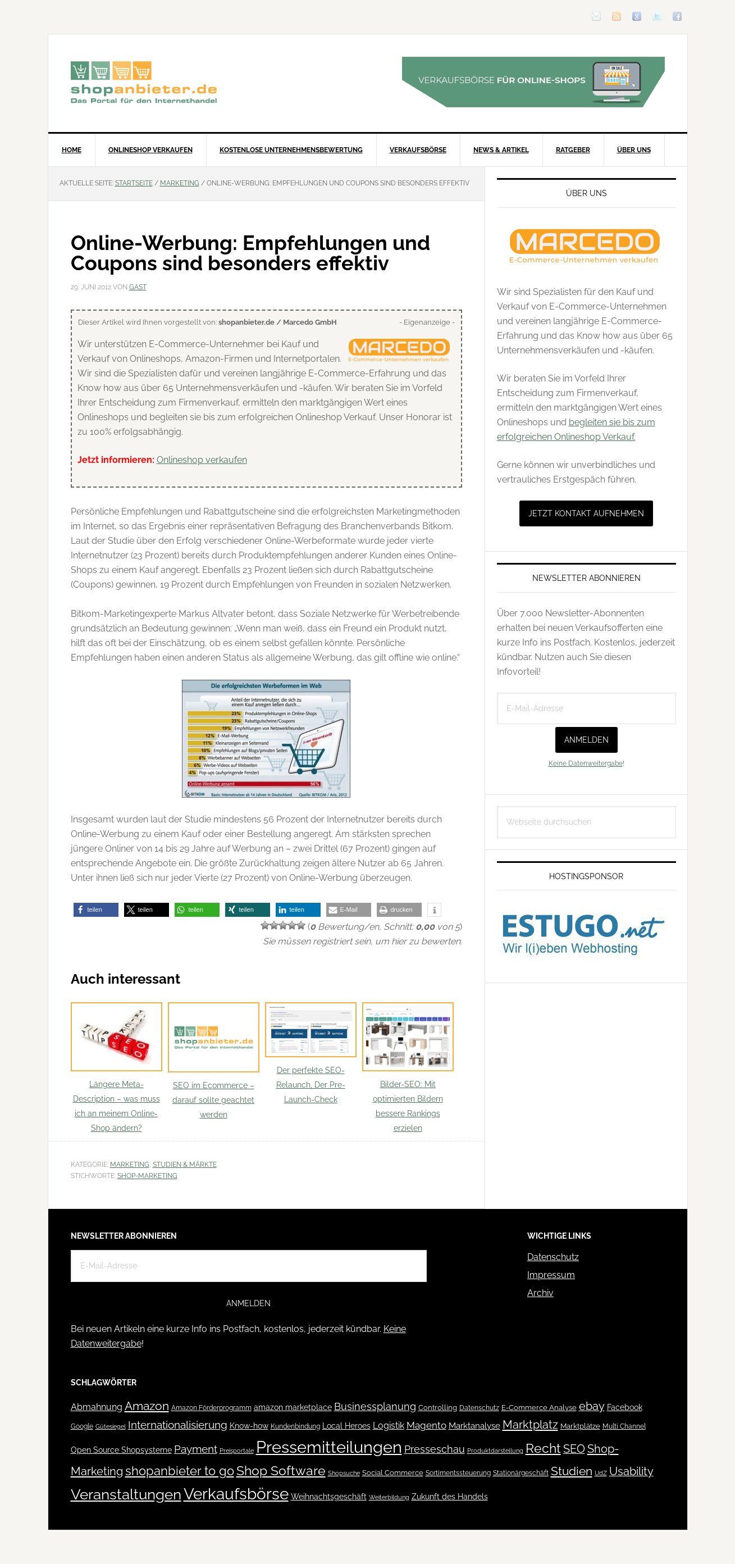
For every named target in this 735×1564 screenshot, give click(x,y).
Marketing (129, 1165)
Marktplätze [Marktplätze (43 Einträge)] (580, 1426)
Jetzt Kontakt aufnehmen (586, 513)
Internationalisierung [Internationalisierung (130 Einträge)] (177, 1424)
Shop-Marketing (147, 1176)
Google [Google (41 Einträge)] (82, 1426)
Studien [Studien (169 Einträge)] (571, 1471)
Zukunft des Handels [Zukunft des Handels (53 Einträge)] (450, 1496)
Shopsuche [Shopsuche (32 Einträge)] (344, 1473)
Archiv (540, 1293)
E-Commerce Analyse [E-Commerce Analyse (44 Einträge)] (539, 1407)
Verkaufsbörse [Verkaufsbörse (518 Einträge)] (236, 1494)
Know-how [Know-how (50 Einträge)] (249, 1425)
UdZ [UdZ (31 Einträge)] (601, 1473)
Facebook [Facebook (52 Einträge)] (624, 1407)
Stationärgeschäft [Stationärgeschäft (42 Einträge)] (521, 1472)
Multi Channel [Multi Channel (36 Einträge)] (624, 1426)
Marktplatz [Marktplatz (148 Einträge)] (530, 1424)
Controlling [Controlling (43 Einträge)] (437, 1407)
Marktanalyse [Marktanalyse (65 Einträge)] (474, 1426)
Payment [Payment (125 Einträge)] (195, 1449)
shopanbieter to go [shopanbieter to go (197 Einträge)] (179, 1470)
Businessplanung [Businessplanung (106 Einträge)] (375, 1406)
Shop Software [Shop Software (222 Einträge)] (281, 1470)
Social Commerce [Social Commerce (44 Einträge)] (392, 1472)
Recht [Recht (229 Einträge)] (543, 1448)
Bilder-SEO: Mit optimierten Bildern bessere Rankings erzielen (408, 1067)
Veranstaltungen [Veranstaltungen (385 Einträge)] (126, 1494)
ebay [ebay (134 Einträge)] (592, 1406)
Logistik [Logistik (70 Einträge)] (388, 1425)
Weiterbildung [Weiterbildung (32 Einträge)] (389, 1497)
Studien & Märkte (185, 1165)
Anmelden (586, 739)
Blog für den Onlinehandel (144, 82)
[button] (96, 910)
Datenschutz (553, 1257)
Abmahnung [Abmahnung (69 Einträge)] (96, 1407)
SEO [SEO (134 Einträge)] (574, 1449)
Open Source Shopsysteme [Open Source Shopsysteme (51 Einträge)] (121, 1449)
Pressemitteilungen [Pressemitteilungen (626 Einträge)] (329, 1447)
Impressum (551, 1275)
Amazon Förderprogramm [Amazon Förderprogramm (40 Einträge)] (211, 1408)
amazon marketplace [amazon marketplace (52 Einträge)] (293, 1407)
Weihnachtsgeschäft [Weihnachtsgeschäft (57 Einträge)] (329, 1496)
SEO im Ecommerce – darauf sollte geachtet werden (213, 1061)
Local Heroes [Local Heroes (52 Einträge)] (346, 1425)
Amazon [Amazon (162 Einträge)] (147, 1406)
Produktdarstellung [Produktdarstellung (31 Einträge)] (495, 1450)
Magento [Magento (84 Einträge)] (426, 1425)
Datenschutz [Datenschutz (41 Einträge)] (479, 1407)
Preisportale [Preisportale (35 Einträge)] (237, 1450)
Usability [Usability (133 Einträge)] (631, 1471)
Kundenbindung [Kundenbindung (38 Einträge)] (295, 1426)
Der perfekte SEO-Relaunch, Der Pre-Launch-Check (311, 1053)
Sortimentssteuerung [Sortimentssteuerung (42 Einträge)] (458, 1472)
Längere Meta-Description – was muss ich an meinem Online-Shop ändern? (116, 1067)
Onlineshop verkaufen (202, 459)
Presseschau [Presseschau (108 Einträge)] (434, 1449)
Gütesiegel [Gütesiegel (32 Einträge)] (110, 1426)
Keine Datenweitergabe (586, 763)
